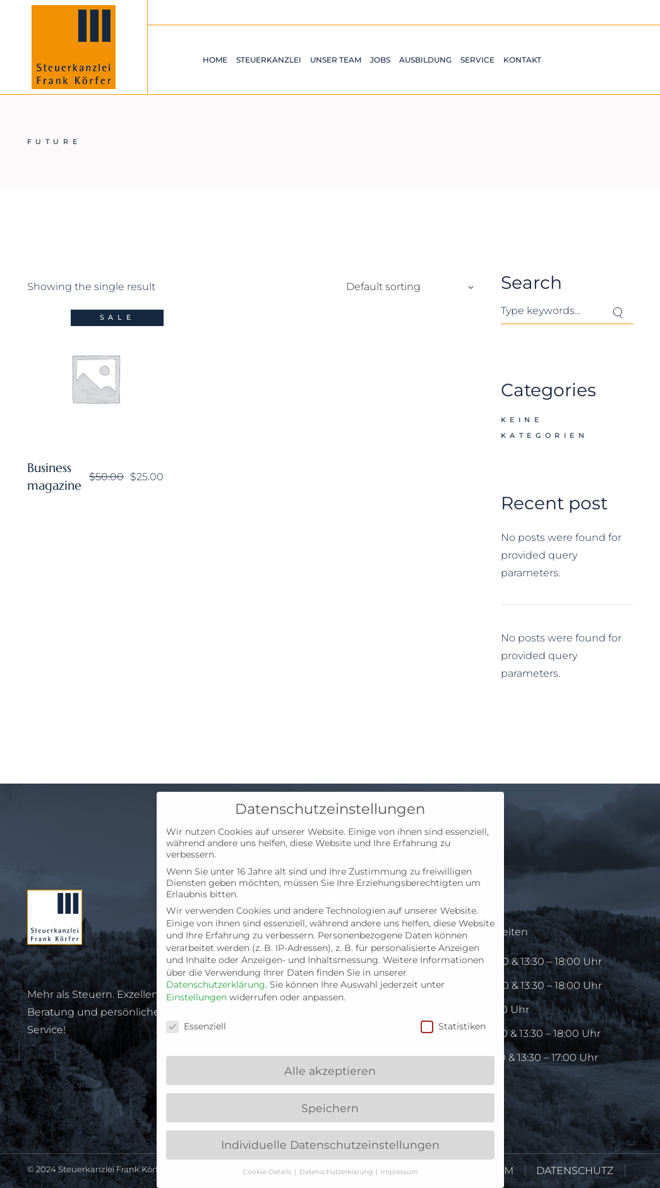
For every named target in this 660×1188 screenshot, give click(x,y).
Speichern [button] (330, 1108)
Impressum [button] (399, 1172)
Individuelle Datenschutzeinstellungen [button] (330, 1144)
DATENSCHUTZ (574, 1171)
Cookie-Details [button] (268, 1172)
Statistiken (453, 1026)
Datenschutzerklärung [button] (337, 1172)
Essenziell (196, 1026)
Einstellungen (196, 997)
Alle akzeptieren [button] (330, 1070)
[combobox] (406, 287)
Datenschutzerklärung (215, 984)
